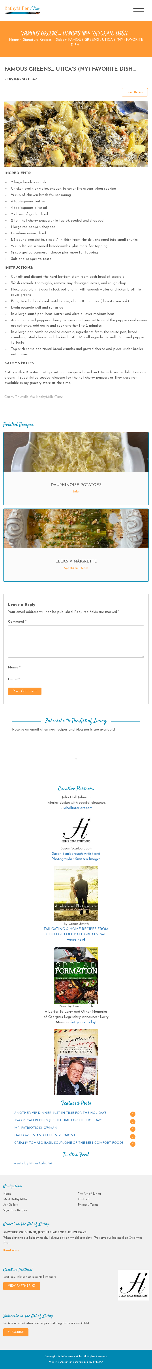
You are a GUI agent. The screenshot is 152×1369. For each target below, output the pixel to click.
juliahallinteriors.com (76, 808)
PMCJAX (98, 1362)
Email (14, 679)
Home (14, 40)
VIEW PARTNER (21, 1285)
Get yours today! (83, 1022)
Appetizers (71, 568)
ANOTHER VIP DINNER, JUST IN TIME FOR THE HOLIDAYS (60, 1113)
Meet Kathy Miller (15, 1199)
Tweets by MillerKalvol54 (32, 1163)
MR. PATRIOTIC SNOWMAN (35, 1128)
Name (14, 667)
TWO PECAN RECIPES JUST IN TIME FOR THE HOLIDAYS (58, 1120)
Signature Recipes (37, 40)
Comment (17, 621)
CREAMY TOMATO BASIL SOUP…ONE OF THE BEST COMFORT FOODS (69, 1143)
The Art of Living (89, 1193)
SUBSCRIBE (16, 1332)
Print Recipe (134, 92)
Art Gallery (10, 1204)
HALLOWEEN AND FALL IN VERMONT (44, 1135)
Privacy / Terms (88, 1204)
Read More (11, 1250)
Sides (60, 40)
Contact (83, 1199)
